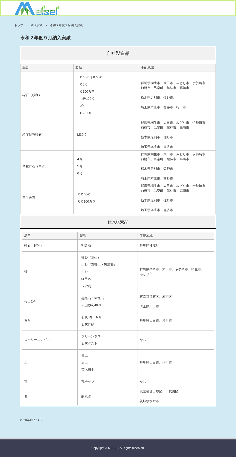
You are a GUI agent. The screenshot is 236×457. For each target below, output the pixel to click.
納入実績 (37, 25)
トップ (18, 25)
